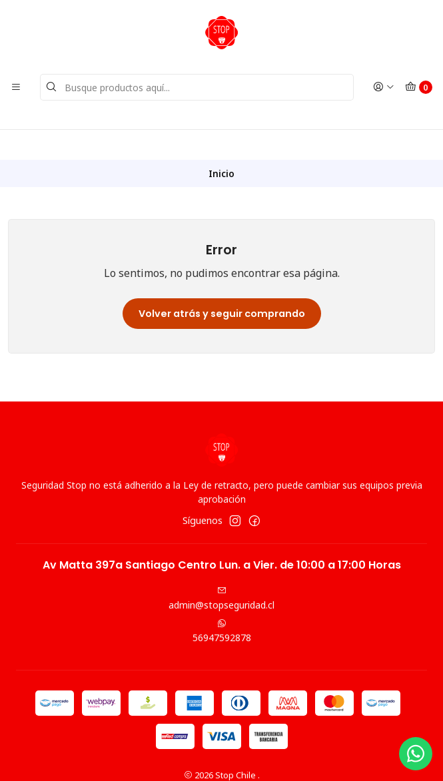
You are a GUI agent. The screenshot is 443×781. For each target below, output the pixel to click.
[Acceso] (384, 87)
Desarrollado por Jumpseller (287, 758)
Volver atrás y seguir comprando (222, 283)
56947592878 (222, 601)
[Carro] (418, 87)
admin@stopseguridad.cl (221, 569)
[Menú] (16, 87)
